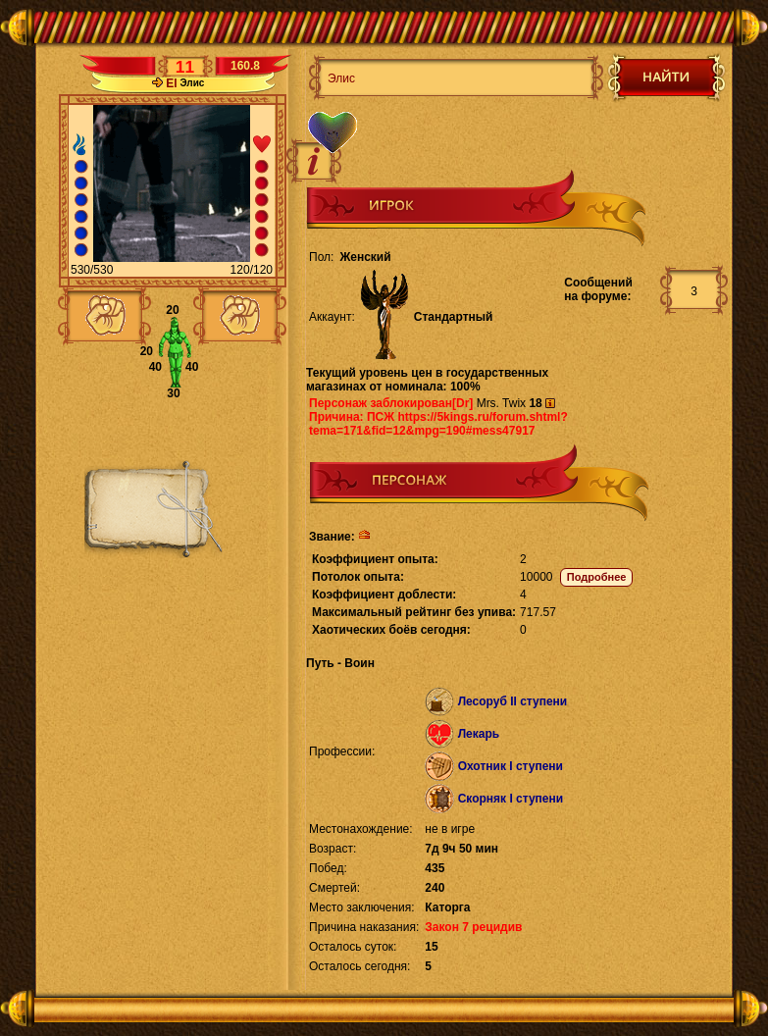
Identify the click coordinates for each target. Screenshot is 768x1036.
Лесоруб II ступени (513, 701)
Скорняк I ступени (511, 798)
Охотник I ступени (510, 766)
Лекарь (478, 734)
